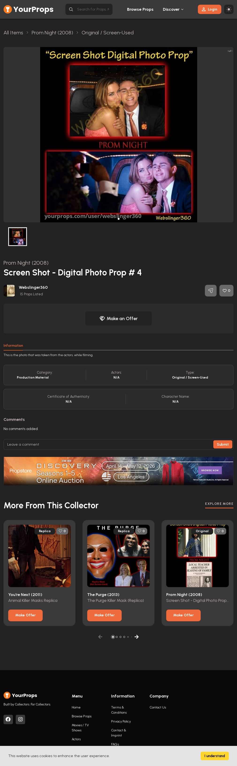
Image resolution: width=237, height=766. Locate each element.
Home (76, 707)
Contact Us (158, 707)
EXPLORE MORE (219, 504)
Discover (171, 9)
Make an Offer (118, 318)
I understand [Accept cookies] (214, 756)
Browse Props (140, 9)
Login (209, 9)
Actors (76, 739)
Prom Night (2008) (26, 262)
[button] (119, 219)
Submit (223, 444)
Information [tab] (13, 345)
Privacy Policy (121, 721)
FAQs (115, 744)
